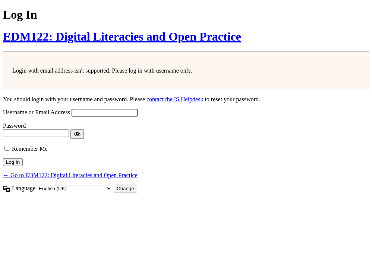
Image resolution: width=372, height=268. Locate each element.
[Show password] (77, 134)
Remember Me (30, 149)
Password (14, 125)
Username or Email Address (36, 112)
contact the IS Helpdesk (174, 99)
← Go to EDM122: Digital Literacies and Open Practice (70, 175)
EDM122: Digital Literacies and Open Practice (122, 36)
